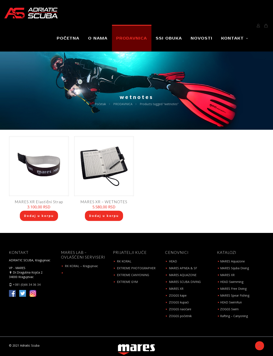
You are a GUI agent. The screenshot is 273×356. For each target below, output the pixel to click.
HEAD (173, 261)
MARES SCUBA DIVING (185, 282)
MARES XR (176, 289)
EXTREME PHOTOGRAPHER (136, 268)
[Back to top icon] (259, 345)
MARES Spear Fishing (234, 295)
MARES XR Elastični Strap (39, 201)
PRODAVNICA (122, 104)
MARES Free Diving (233, 289)
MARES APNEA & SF (183, 268)
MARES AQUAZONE (182, 275)
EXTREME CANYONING (133, 275)
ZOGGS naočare (180, 309)
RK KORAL (124, 261)
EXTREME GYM (127, 282)
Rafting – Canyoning (234, 316)
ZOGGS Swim (229, 309)
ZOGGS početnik (180, 316)
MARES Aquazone (232, 261)
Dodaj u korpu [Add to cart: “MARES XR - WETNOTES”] (104, 216)
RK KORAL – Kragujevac (81, 266)
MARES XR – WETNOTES (103, 201)
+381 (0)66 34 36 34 (26, 284)
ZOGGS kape (178, 295)
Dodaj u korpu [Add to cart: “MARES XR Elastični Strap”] (39, 216)
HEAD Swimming (231, 282)
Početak (100, 104)
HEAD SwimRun (231, 302)
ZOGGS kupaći (179, 302)
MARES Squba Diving (234, 268)
